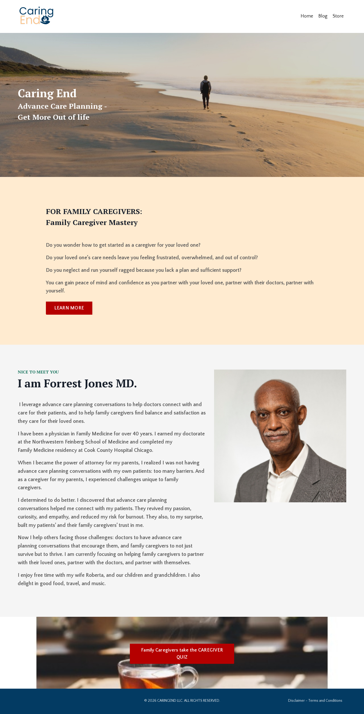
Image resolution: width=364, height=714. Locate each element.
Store (338, 16)
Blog (322, 16)
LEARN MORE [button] (69, 308)
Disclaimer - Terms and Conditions (315, 702)
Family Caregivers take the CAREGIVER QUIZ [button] (182, 655)
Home (307, 16)
